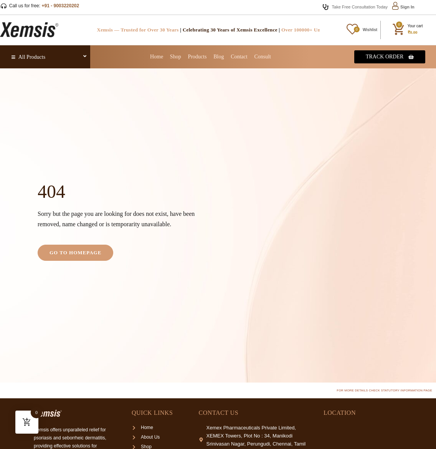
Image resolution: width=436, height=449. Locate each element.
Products (197, 56)
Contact (239, 56)
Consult (262, 56)
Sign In (407, 7)
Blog (218, 56)
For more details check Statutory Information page (384, 390)
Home (156, 56)
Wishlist (370, 30)
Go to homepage (75, 252)
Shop (175, 56)
